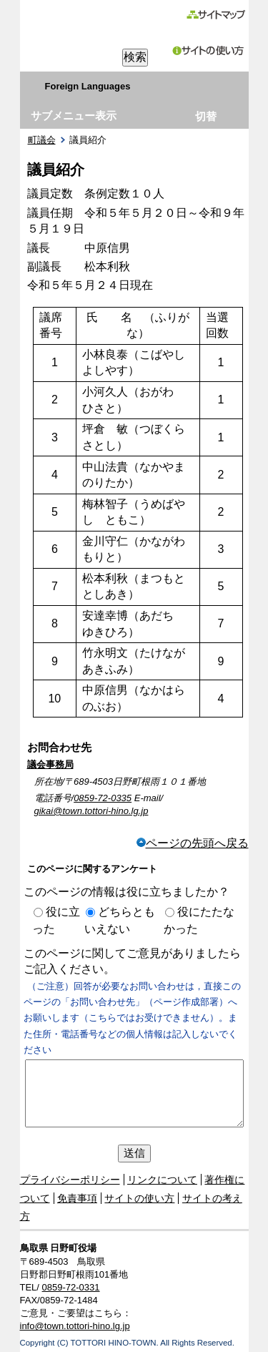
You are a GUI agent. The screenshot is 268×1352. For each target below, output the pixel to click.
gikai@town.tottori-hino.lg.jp (91, 810)
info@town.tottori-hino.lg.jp (75, 1326)
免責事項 (77, 1198)
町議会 (42, 139)
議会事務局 (50, 764)
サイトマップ (215, 14)
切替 (206, 116)
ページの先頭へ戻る (193, 843)
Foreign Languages (88, 86)
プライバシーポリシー (70, 1179)
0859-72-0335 (102, 798)
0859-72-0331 (71, 1287)
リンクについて (162, 1179)
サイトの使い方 (208, 50)
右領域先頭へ (93, 114)
